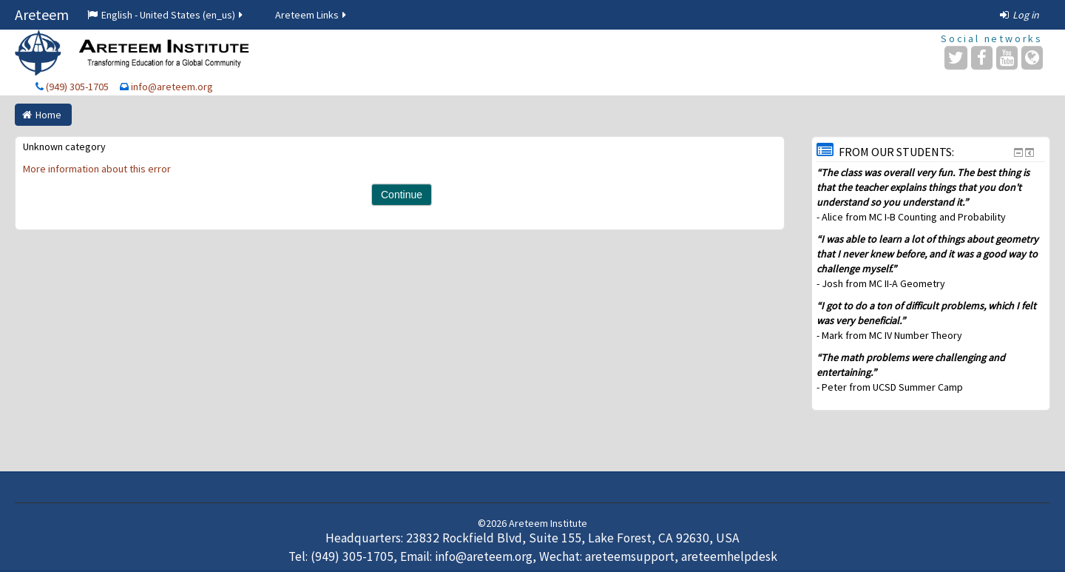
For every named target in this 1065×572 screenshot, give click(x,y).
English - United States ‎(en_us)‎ (166, 14)
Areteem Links (311, 14)
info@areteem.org (172, 86)
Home (48, 114)
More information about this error (97, 168)
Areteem (42, 14)
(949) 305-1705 (77, 86)
